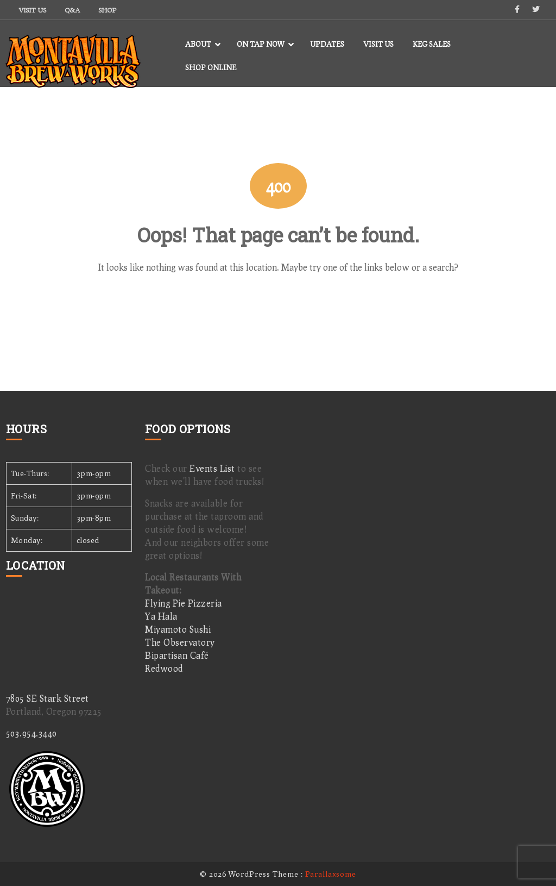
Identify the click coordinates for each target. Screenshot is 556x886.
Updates (327, 44)
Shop (107, 10)
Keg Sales (432, 44)
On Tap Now (261, 44)
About (198, 44)
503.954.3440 (31, 733)
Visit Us (32, 10)
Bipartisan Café (177, 655)
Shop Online (210, 67)
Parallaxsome (330, 873)
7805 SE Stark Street (47, 698)
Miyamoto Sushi (178, 629)
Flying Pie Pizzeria (183, 603)
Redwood (164, 668)
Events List (212, 468)
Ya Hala (161, 616)
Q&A (72, 10)
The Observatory (180, 642)
